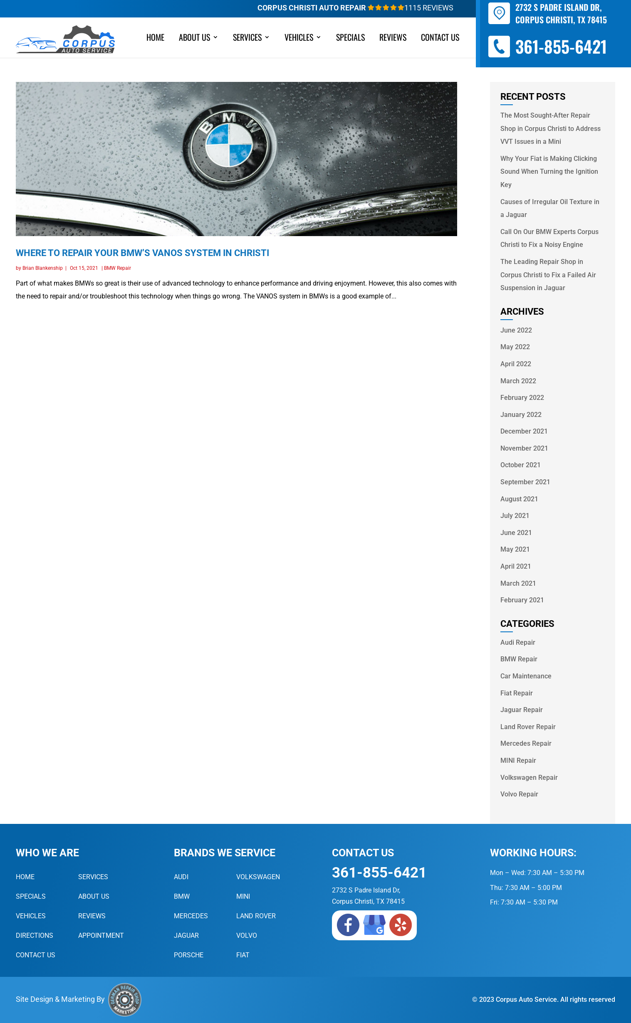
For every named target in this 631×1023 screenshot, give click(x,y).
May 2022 (515, 347)
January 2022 (521, 415)
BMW (182, 896)
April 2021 (515, 566)
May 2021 (515, 549)
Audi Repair (517, 642)
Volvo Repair (519, 794)
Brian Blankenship (42, 268)
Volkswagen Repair (529, 777)
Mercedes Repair (526, 743)
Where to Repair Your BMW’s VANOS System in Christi (142, 253)
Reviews (392, 38)
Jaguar (186, 935)
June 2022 (516, 330)
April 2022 (515, 364)
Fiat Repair (516, 693)
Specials (350, 38)
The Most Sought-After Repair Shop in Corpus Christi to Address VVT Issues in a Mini (550, 128)
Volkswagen (258, 877)
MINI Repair (518, 760)
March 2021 (518, 583)
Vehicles (299, 38)
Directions (34, 935)
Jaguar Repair (521, 710)
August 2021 (519, 499)
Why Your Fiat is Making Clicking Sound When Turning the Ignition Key (549, 172)
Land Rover (256, 916)
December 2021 (524, 431)
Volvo (246, 935)
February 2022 (522, 398)
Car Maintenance (526, 676)
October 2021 (520, 465)
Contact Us (440, 38)
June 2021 (516, 533)
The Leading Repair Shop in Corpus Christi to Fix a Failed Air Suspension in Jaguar (548, 275)
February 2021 (522, 600)
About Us (194, 38)
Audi (181, 877)
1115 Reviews (410, 7)
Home (155, 38)
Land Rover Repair (528, 727)
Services (247, 38)
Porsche (188, 955)
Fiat (243, 955)
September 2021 (525, 482)
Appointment (101, 935)
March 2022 (518, 381)
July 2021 (515, 516)
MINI (243, 896)
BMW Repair (117, 268)
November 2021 (524, 448)
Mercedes (191, 916)
